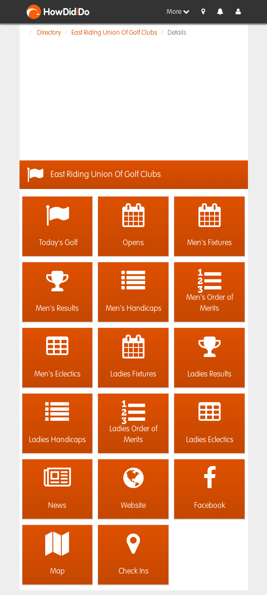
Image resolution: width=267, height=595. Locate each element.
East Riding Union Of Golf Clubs (114, 33)
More (178, 11)
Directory (49, 33)
